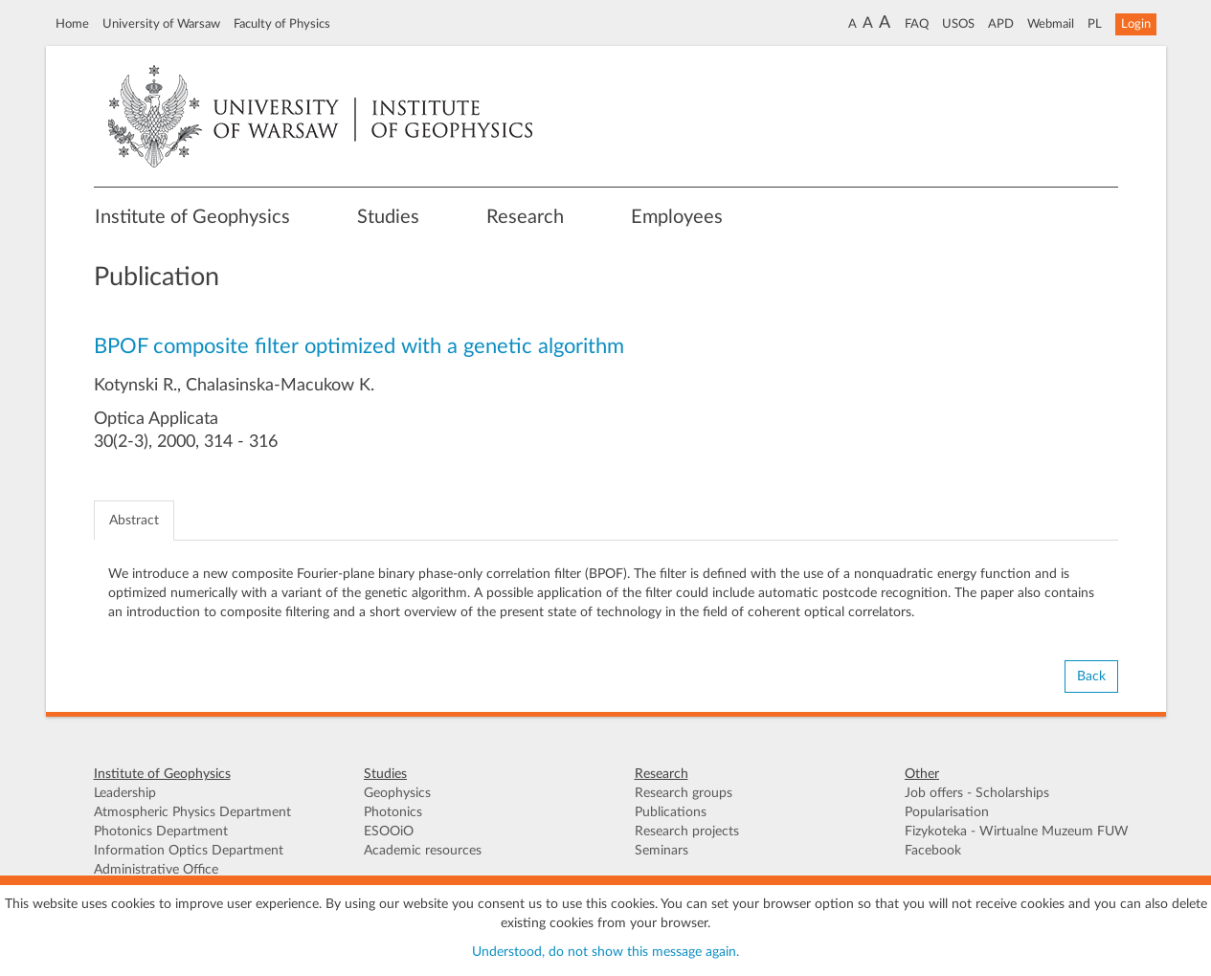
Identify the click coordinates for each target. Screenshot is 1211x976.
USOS (958, 24)
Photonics (393, 812)
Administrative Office (156, 869)
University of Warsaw (161, 24)
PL (1095, 24)
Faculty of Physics (282, 24)
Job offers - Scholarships (977, 793)
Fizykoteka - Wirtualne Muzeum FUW (1017, 831)
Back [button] (1091, 676)
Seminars (661, 850)
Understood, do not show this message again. (605, 952)
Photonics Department (161, 831)
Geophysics (397, 793)
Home (72, 24)
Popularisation (947, 812)
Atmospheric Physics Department (192, 812)
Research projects (687, 831)
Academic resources (423, 850)
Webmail (1050, 24)
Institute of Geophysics (192, 217)
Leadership (125, 793)
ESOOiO (389, 831)
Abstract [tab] (134, 520)
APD (1001, 24)
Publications (670, 812)
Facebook (933, 850)
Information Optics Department (188, 850)
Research (525, 217)
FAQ (917, 24)
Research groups (683, 793)
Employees (677, 217)
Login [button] (1136, 24)
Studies (388, 217)
